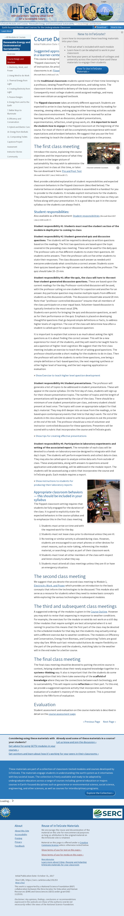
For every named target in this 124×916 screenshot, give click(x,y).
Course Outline (99, 611)
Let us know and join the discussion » (76, 742)
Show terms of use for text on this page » (61, 849)
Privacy (18, 842)
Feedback (20, 845)
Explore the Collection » (100, 793)
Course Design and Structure (15, 61)
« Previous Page (91, 721)
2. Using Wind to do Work (18, 75)
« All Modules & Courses (15, 37)
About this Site (22, 830)
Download (100, 27)
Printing (18, 838)
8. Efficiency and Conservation (14, 120)
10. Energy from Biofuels (17, 131)
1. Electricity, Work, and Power (17, 69)
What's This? (20, 883)
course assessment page (62, 714)
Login (103, 2)
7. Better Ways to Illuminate (14, 112)
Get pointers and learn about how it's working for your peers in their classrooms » (54, 753)
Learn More (6, 31)
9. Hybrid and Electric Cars (18, 127)
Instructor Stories (14, 151)
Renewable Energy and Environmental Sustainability (51, 23)
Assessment (12, 146)
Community (12, 156)
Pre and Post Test (72, 171)
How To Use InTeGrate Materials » (89, 70)
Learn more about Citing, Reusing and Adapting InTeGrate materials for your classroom (64, 863)
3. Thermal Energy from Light (17, 82)
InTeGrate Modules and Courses (14, 23)
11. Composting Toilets (17, 136)
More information (47, 859)
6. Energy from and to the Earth (18, 104)
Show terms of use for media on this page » (62, 854)
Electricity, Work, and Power (49, 585)
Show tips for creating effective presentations (60, 435)
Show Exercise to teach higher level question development (67, 375)
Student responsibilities (86, 215)
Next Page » (109, 721)
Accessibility (21, 834)
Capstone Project (14, 141)
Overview (11, 54)
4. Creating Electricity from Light (18, 90)
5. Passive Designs (14, 97)
